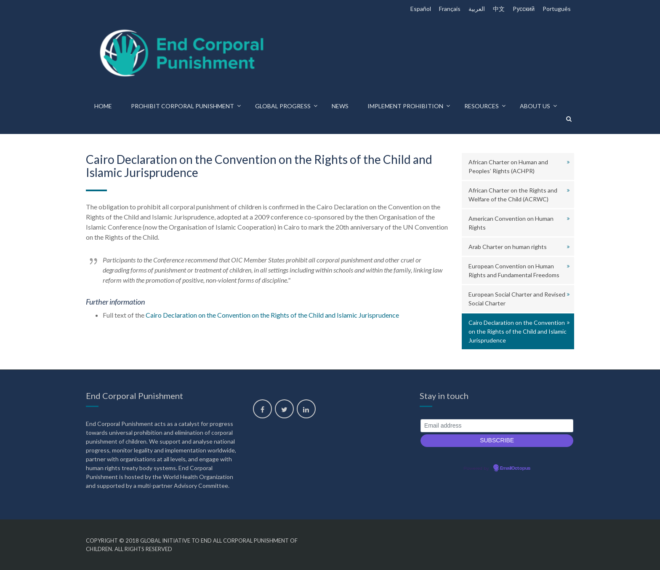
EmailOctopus (515, 468)
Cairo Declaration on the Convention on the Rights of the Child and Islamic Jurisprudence (272, 315)
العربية (476, 8)
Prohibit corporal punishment (182, 106)
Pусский (524, 8)
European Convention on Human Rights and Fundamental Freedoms (513, 270)
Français (449, 8)
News (340, 106)
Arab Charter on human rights (507, 246)
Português (557, 8)
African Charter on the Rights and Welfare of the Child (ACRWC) (512, 195)
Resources (481, 106)
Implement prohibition (405, 106)
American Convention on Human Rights (511, 223)
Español (420, 8)
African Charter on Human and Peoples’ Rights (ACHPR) (508, 166)
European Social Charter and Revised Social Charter (516, 299)
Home (103, 106)
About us (535, 106)
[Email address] (496, 425)
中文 (499, 8)
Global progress (283, 106)
